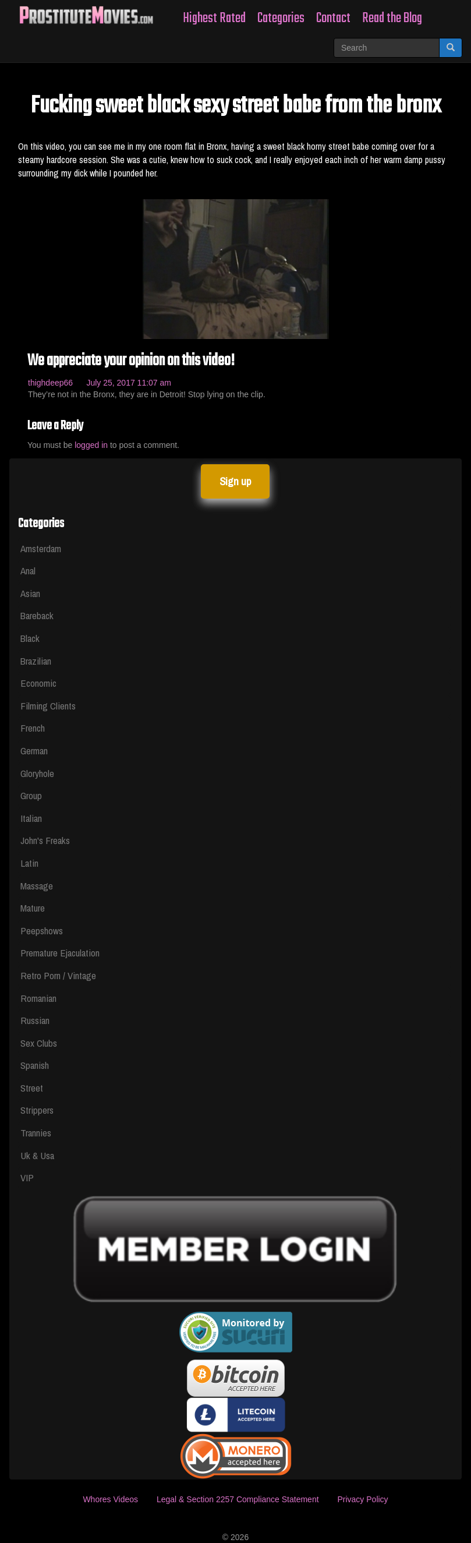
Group (31, 795)
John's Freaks (45, 840)
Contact (333, 18)
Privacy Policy (362, 1499)
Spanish (34, 1065)
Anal (28, 570)
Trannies (35, 1132)
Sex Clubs (38, 1043)
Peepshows (41, 930)
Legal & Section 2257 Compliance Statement (238, 1499)
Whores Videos (110, 1499)
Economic (38, 683)
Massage (36, 885)
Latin (29, 863)
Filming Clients (48, 705)
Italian (31, 818)
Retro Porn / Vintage (58, 975)
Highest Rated (214, 18)
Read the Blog (392, 18)
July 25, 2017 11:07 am (128, 382)
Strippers (37, 1110)
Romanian (38, 998)
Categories (280, 18)
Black (30, 638)
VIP (27, 1177)
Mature (32, 907)
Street (31, 1087)
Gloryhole (37, 773)
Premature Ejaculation (60, 952)
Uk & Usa (37, 1155)
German (34, 750)
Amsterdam (40, 548)
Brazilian (35, 661)
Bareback (37, 615)
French (32, 728)
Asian (30, 593)
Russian (34, 1020)
